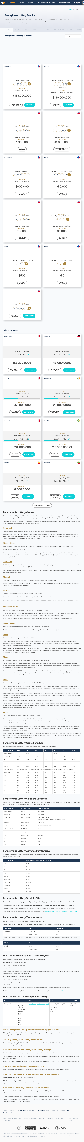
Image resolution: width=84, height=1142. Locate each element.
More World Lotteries (42, 505)
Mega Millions (47, 30)
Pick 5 (5, 634)
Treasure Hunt (9, 623)
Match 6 (6, 577)
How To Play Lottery (14, 1118)
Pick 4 (5, 657)
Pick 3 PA (78, 30)
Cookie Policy (7, 1120)
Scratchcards (7, 1113)
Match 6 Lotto (36, 30)
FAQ (4, 1118)
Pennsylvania (8, 30)
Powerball (7, 528)
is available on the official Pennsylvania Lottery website (61, 911)
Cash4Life (7, 561)
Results (12, 1111)
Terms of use (59, 1118)
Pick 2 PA (70, 30)
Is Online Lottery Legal (30, 1118)
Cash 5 (17, 30)
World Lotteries (64, 3)
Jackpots (77, 3)
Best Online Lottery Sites (46, 3)
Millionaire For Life (59, 30)
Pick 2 (5, 712)
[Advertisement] (42, 51)
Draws (62, 1111)
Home (70, 9)
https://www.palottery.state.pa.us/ (39, 1004)
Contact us (50, 1118)
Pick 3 (5, 679)
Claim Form (65, 991)
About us (41, 1118)
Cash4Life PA (25, 30)
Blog (68, 1111)
